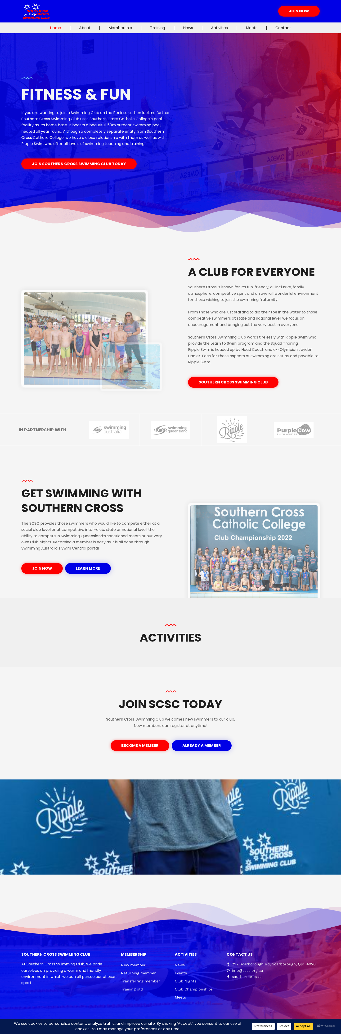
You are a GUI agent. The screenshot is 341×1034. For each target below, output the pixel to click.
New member (133, 965)
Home (55, 28)
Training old (132, 989)
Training (157, 28)
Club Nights (185, 981)
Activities (219, 28)
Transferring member (140, 981)
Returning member (138, 973)
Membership (120, 28)
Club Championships (194, 989)
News (188, 28)
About (84, 28)
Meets (251, 28)
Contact (283, 28)
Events (181, 973)
